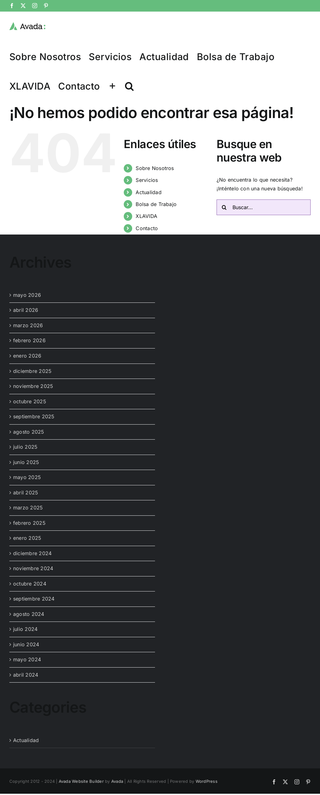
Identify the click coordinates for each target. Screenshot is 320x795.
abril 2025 (25, 492)
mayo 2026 (27, 295)
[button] (129, 86)
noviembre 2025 (33, 386)
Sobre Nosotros (155, 168)
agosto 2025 (28, 432)
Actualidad (148, 192)
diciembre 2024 (32, 553)
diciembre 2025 (32, 371)
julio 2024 (25, 629)
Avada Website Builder (81, 781)
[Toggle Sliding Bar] (112, 86)
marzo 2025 (28, 507)
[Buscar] (224, 207)
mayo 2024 (27, 659)
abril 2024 (25, 675)
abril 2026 (25, 310)
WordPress (207, 781)
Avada (117, 781)
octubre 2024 (29, 584)
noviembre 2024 (33, 568)
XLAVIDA (146, 216)
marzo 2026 (28, 325)
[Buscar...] (264, 207)
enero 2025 (27, 538)
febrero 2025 (29, 523)
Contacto (147, 228)
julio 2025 (25, 447)
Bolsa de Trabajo (156, 204)
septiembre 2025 (34, 416)
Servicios (147, 180)
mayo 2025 (27, 477)
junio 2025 (26, 462)
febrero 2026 (29, 340)
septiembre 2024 (34, 599)
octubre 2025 (29, 401)
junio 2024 (26, 644)
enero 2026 (27, 356)
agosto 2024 (28, 614)
